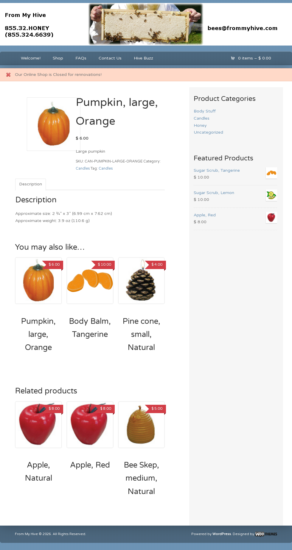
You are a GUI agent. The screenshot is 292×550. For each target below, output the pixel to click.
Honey (200, 125)
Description (30, 184)
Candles (83, 168)
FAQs (80, 58)
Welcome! (31, 58)
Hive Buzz (143, 58)
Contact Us (110, 58)
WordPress (221, 534)
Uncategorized (208, 132)
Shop (58, 58)
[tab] (30, 184)
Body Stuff (205, 111)
